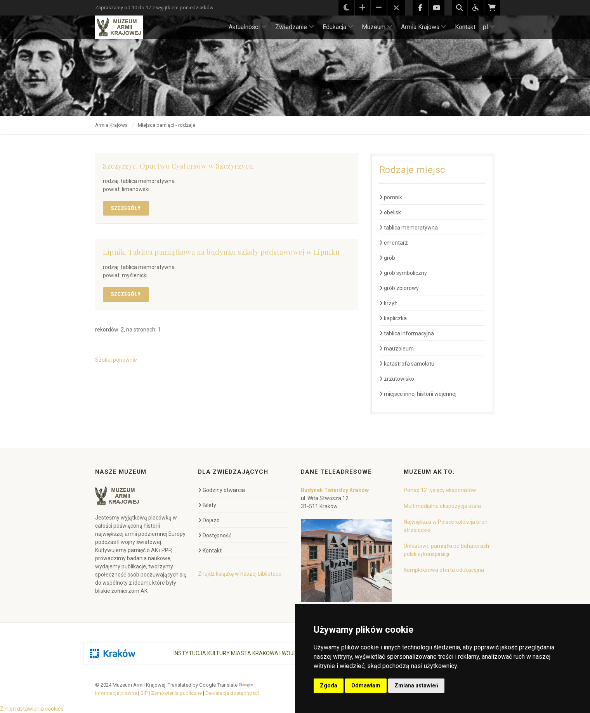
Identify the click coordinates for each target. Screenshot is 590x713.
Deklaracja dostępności (232, 693)
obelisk (390, 212)
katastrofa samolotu (406, 364)
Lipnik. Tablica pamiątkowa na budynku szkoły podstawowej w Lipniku (221, 252)
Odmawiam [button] (365, 685)
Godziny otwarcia (221, 490)
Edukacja (338, 27)
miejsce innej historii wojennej (417, 394)
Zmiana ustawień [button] (416, 685)
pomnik (390, 197)
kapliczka (393, 318)
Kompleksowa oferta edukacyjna (444, 570)
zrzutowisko (396, 379)
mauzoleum (396, 348)
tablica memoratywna (408, 227)
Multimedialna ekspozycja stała (442, 506)
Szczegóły (126, 208)
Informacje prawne (116, 693)
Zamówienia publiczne (176, 693)
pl (489, 27)
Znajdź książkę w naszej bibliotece (239, 574)
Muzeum (377, 27)
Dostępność (214, 535)
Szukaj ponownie (116, 360)
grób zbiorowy (399, 288)
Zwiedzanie (294, 27)
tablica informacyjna (406, 333)
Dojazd (209, 520)
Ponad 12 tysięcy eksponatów (440, 490)
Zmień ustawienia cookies (32, 709)
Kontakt (465, 27)
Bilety (207, 505)
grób (387, 258)
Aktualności (248, 27)
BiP (144, 693)
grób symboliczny (403, 273)
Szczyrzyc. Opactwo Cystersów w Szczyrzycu (178, 166)
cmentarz (393, 243)
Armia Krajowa (423, 27)
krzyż (388, 303)
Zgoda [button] (328, 685)
